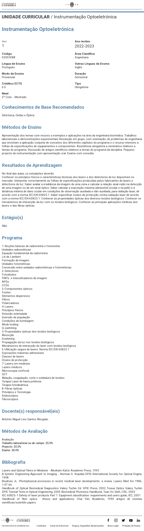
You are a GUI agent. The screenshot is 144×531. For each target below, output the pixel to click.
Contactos (41, 526)
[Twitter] (123, 520)
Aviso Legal (112, 526)
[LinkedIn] (138, 520)
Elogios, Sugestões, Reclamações (88, 526)
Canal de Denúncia (59, 526)
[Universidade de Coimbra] (9, 4)
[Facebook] (108, 520)
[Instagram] (116, 520)
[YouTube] (131, 520)
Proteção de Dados (131, 526)
